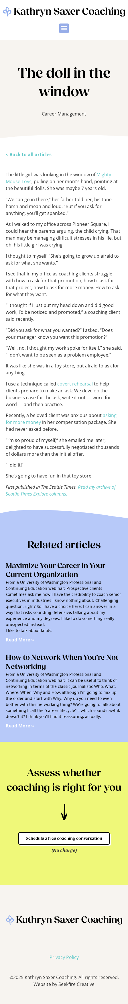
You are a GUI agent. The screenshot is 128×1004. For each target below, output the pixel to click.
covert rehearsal (75, 384)
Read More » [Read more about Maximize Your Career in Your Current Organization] (20, 640)
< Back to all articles (29, 154)
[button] (64, 28)
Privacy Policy (64, 957)
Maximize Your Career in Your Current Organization (55, 570)
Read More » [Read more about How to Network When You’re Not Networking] (20, 726)
